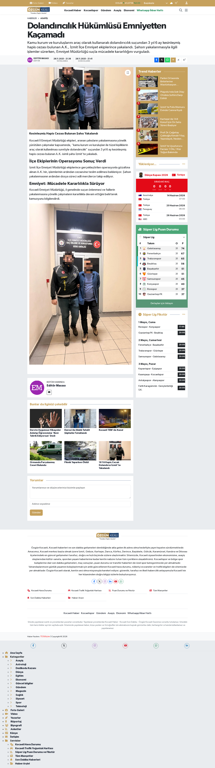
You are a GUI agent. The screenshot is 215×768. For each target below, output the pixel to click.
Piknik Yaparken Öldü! (76, 462)
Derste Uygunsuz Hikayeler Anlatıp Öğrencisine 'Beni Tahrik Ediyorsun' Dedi (45, 433)
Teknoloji (18, 706)
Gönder (36, 512)
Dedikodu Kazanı (23, 668)
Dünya (16, 672)
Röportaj (13, 721)
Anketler (13, 729)
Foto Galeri (37, 3)
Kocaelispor (91, 10)
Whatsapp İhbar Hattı (150, 10)
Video (53, 3)
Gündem (106, 10)
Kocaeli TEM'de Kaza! (111, 430)
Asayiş (117, 10)
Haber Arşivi (76, 598)
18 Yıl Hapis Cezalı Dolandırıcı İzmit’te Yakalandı (110, 465)
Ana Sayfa (13, 653)
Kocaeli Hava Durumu (39, 590)
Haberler (32, 18)
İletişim (12, 737)
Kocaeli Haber (72, 10)
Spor (16, 702)
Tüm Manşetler (158, 590)
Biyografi (13, 725)
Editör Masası (56, 385)
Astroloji (18, 664)
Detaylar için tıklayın (162, 303)
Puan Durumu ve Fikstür (122, 590)
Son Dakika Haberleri (39, 598)
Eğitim (16, 676)
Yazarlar (68, 3)
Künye (11, 733)
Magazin (18, 691)
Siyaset (17, 698)
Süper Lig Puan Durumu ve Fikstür (32, 752)
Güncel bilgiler (21, 683)
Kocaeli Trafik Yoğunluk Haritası (85, 590)
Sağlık (16, 695)
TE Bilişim (45, 637)
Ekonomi (129, 10)
